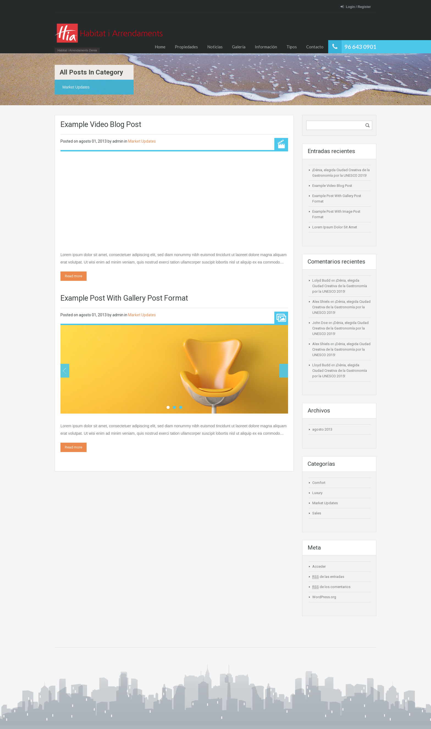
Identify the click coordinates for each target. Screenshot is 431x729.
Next (283, 371)
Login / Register (356, 7)
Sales (316, 513)
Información (266, 46)
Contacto (315, 46)
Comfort (318, 483)
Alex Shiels (321, 302)
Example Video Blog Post (100, 124)
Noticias (215, 46)
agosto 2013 (322, 429)
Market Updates (142, 141)
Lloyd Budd (321, 365)
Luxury (317, 493)
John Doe (320, 323)
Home (160, 46)
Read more (73, 276)
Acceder (319, 566)
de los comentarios (331, 587)
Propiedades (186, 46)
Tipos (291, 46)
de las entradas (328, 577)
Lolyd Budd (321, 280)
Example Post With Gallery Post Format (124, 298)
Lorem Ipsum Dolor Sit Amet (334, 227)
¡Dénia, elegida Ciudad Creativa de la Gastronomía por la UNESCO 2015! (339, 285)
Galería (238, 46)
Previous (64, 371)
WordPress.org (324, 597)
